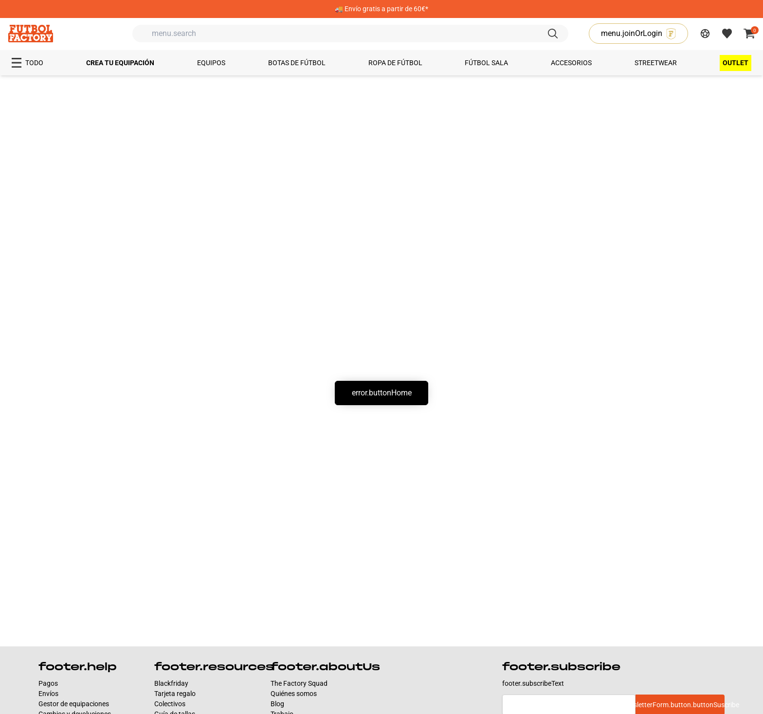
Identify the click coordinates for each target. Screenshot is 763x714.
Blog (277, 704)
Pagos (48, 683)
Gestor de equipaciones (73, 704)
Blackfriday (171, 683)
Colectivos (169, 704)
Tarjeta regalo (175, 693)
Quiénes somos (294, 693)
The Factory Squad (299, 683)
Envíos (48, 693)
